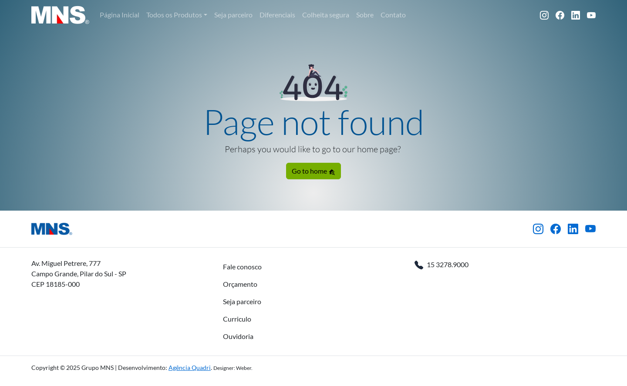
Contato (393, 14)
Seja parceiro (233, 14)
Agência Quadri (190, 367)
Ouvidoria (238, 336)
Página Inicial (119, 14)
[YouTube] (591, 14)
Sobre (365, 14)
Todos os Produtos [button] (174, 14)
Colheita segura (325, 14)
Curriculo (237, 319)
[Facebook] (560, 14)
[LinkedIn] (575, 14)
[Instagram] (544, 14)
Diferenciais (277, 14)
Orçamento (240, 284)
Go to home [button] (313, 171)
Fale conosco (242, 266)
